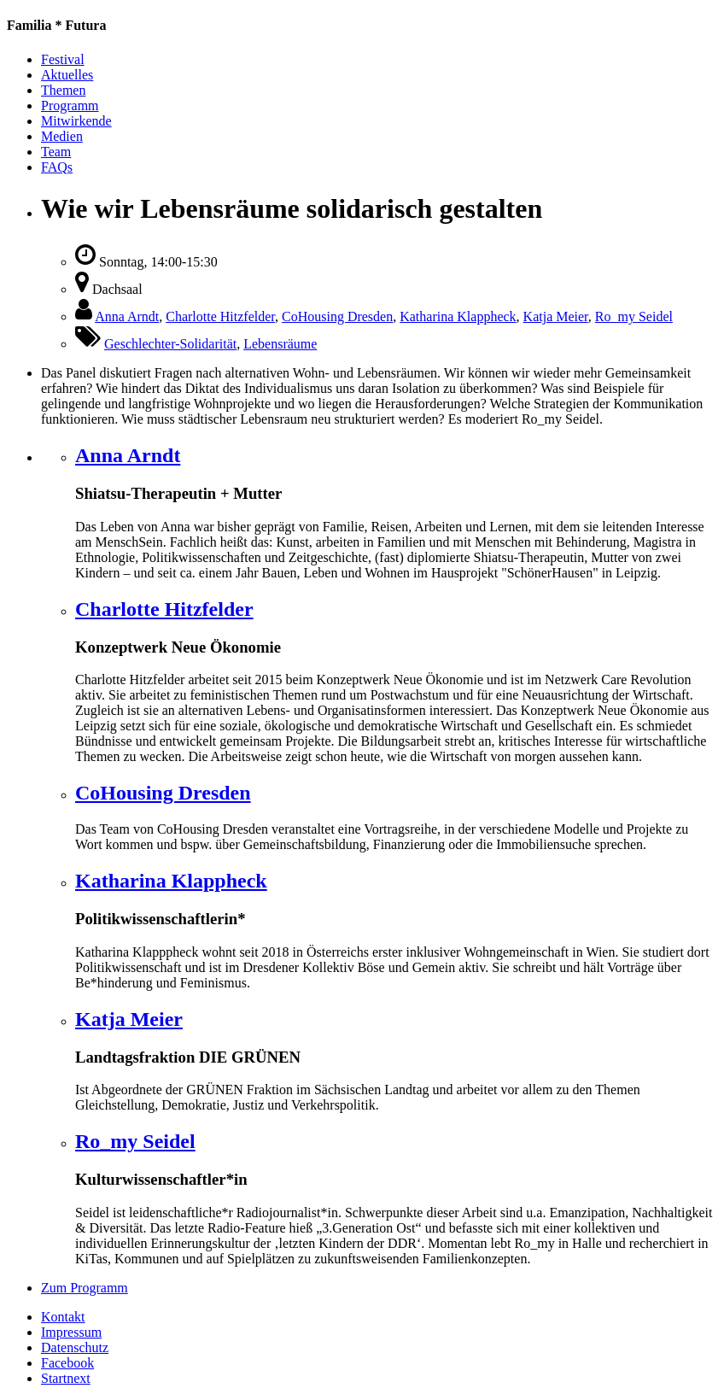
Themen (63, 90)
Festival (63, 59)
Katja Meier (555, 316)
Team (56, 151)
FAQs (57, 167)
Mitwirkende (76, 121)
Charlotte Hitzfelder (220, 316)
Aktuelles (67, 74)
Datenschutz (74, 1347)
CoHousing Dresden (337, 316)
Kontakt (63, 1316)
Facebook (67, 1363)
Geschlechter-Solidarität (170, 344)
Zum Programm (84, 1287)
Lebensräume (280, 344)
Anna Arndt (127, 316)
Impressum (71, 1332)
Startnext (65, 1378)
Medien (62, 136)
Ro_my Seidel (634, 316)
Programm (70, 105)
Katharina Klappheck (458, 316)
